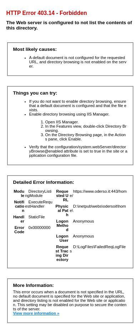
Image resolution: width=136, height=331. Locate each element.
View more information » (36, 313)
